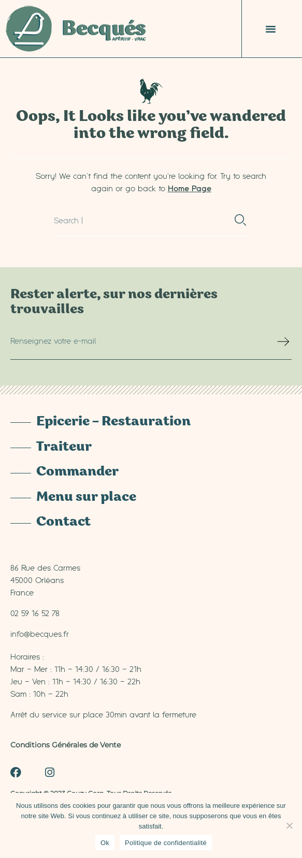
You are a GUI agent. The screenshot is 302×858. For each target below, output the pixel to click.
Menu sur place (86, 498)
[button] (271, 29)
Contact (63, 522)
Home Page (189, 188)
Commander (77, 472)
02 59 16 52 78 (35, 613)
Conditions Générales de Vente (65, 744)
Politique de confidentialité (166, 843)
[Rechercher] (241, 220)
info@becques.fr (39, 634)
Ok (104, 843)
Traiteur (64, 447)
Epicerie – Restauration (113, 422)
